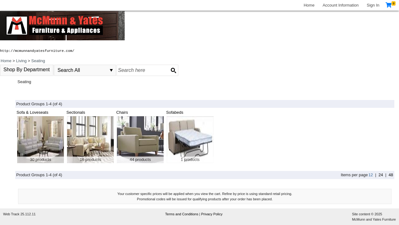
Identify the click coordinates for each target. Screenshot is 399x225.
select (111, 70)
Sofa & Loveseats (32, 112)
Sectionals (75, 112)
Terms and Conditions (182, 214)
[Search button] (173, 70)
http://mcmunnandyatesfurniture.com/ (37, 51)
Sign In (373, 5)
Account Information (341, 5)
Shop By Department (26, 69)
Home (309, 5)
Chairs (122, 112)
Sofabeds (174, 112)
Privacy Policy (211, 214)
